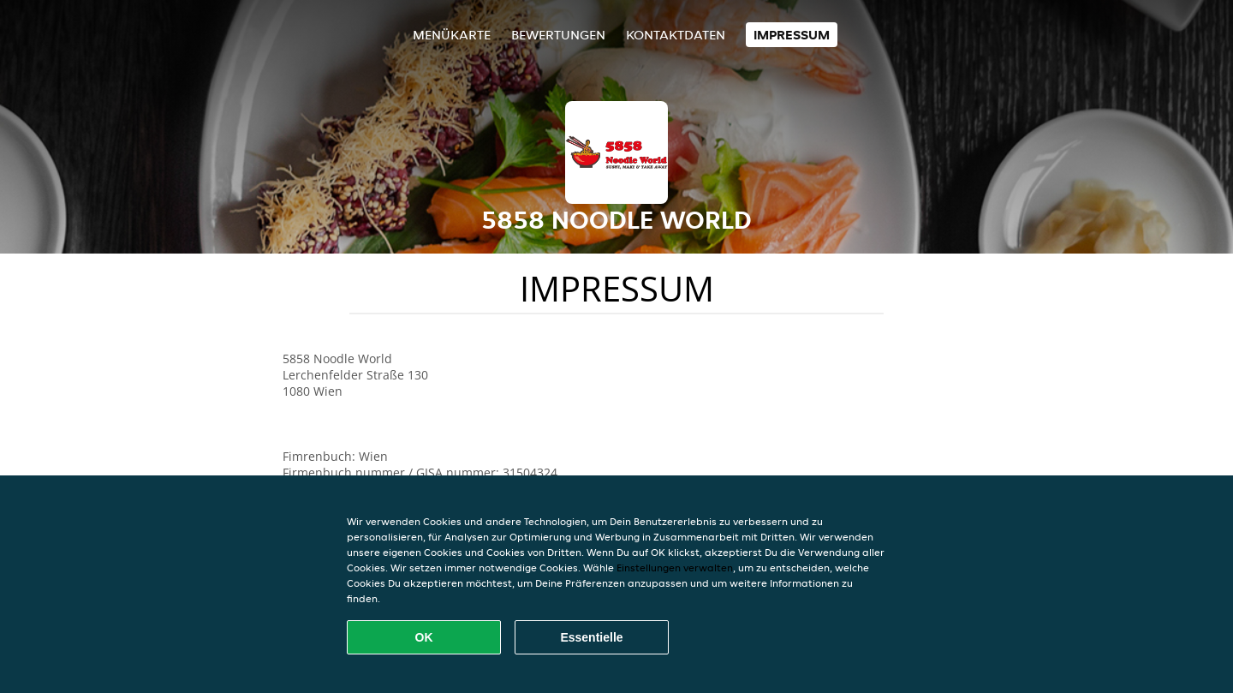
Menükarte (452, 35)
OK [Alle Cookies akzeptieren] (424, 637)
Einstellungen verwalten (674, 567)
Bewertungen (558, 35)
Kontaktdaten (675, 35)
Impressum (792, 35)
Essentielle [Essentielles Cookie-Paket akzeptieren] (591, 637)
